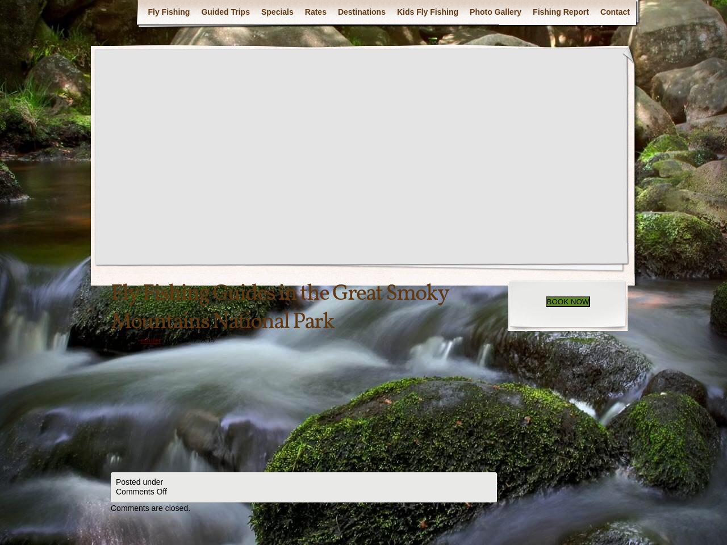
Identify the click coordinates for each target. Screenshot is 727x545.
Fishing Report (561, 11)
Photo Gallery (495, 11)
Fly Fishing (169, 11)
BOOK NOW (568, 301)
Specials (277, 11)
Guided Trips (225, 11)
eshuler (150, 340)
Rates (316, 11)
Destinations (362, 11)
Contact (615, 11)
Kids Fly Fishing (427, 11)
